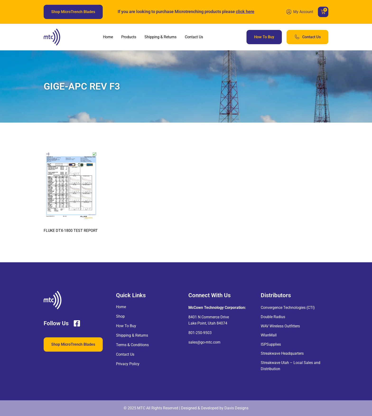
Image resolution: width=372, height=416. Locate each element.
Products (128, 37)
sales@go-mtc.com (204, 342)
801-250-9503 (200, 332)
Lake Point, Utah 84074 (207, 323)
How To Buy (126, 326)
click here (245, 11)
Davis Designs (236, 408)
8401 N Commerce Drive (208, 317)
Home (108, 37)
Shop (120, 316)
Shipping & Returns (160, 37)
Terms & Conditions (132, 345)
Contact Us (194, 37)
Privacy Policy (128, 364)
